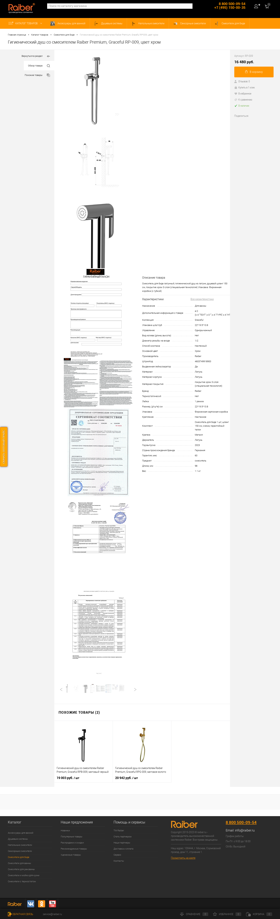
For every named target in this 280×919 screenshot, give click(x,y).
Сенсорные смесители (189, 23)
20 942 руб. (126, 778)
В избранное (242, 93)
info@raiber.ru (245, 830)
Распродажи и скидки (72, 842)
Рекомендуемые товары (74, 848)
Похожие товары (37, 75)
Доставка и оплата (123, 848)
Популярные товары (71, 836)
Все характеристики (202, 299)
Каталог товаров (26, 23)
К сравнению (243, 99)
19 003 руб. (68, 778)
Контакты (119, 861)
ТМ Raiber (119, 830)
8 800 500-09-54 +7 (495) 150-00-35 (229, 5)
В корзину (254, 72)
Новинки (65, 830)
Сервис (117, 854)
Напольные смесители (147, 23)
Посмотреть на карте (183, 857)
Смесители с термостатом (22, 881)
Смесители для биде (230, 23)
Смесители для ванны (19, 863)
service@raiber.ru (52, 914)
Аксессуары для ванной (68, 23)
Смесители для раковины (21, 869)
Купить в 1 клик (244, 87)
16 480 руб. (244, 62)
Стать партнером (123, 836)
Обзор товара (39, 66)
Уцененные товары (71, 854)
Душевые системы (108, 23)
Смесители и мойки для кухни (23, 875)
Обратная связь (20, 914)
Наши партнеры (122, 842)
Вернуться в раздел (36, 56)
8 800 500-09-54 (241, 822)
